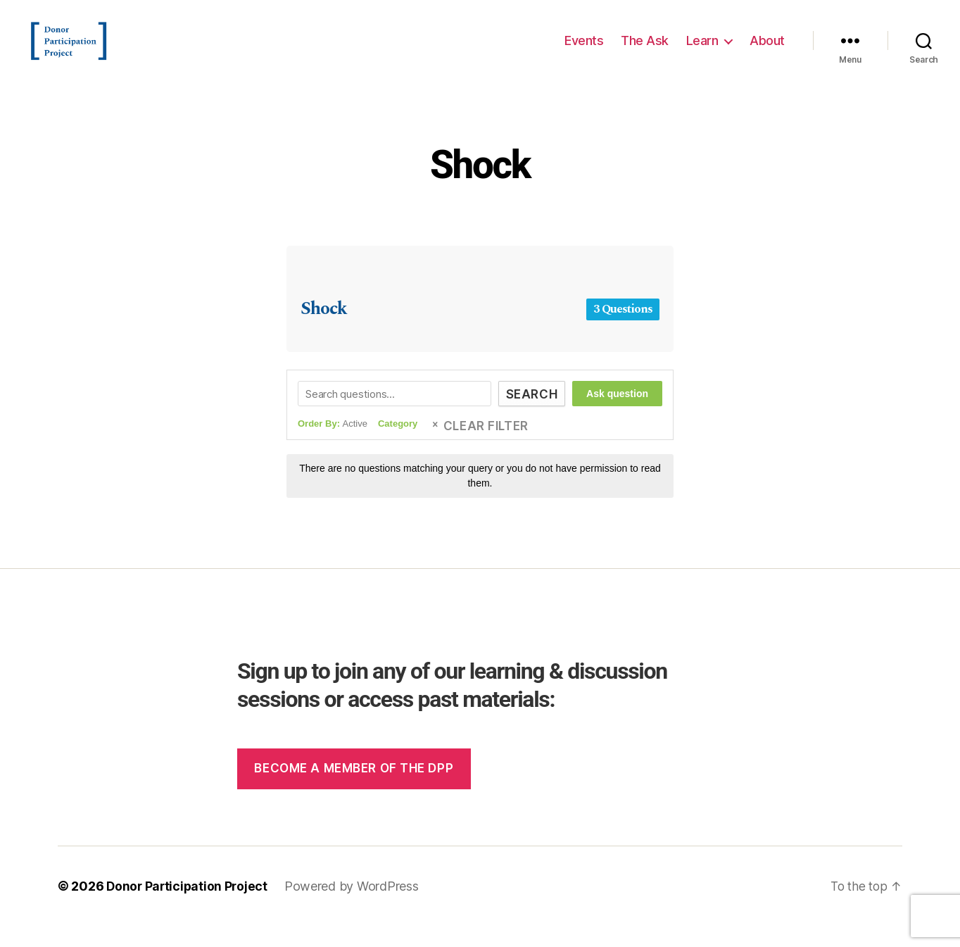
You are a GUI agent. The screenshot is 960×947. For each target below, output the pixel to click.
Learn (702, 51)
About (767, 51)
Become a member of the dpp (353, 789)
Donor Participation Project (188, 907)
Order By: (332, 444)
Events (583, 51)
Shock (480, 184)
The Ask (645, 51)
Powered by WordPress (355, 907)
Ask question (617, 414)
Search (528, 415)
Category (397, 444)
